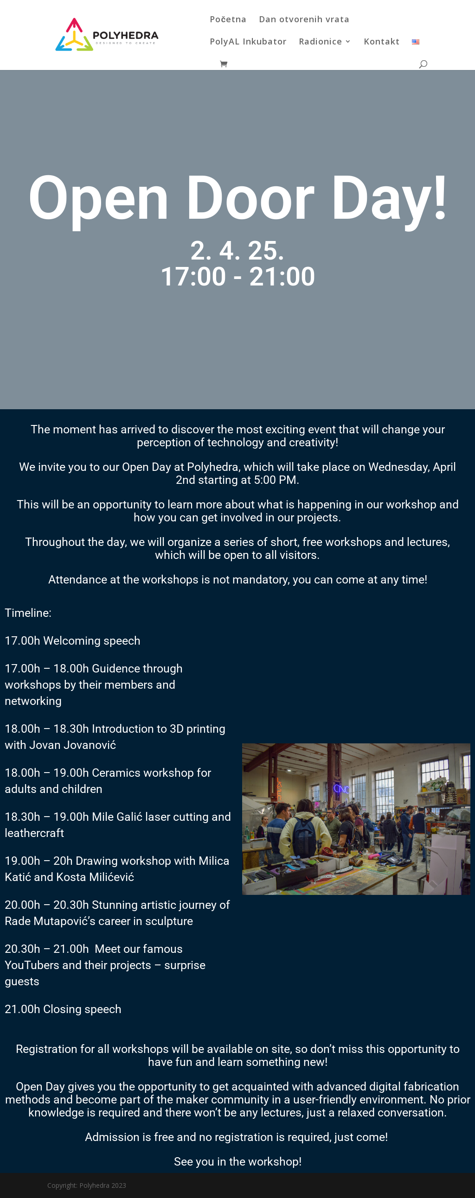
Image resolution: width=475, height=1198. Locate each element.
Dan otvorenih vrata (304, 20)
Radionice (320, 42)
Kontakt (382, 42)
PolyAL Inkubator (248, 42)
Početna (228, 20)
